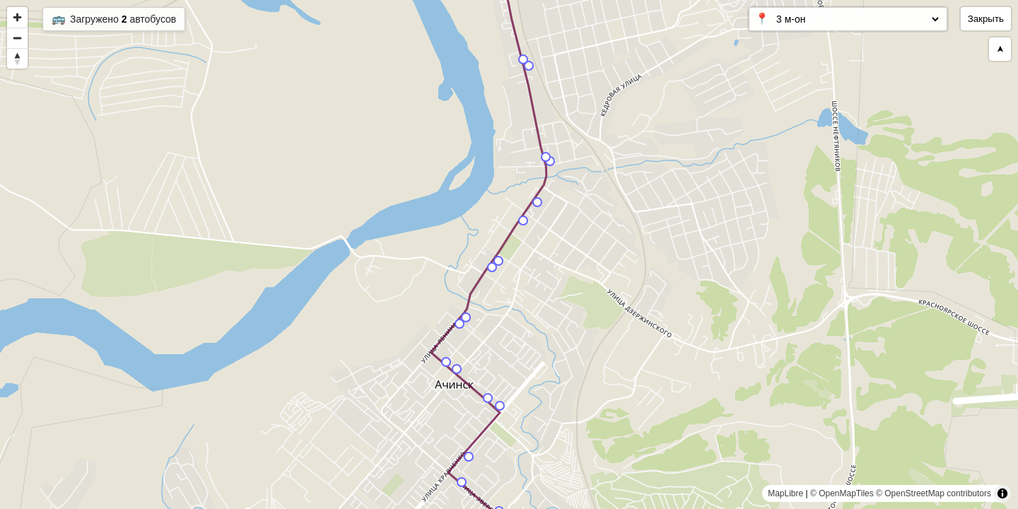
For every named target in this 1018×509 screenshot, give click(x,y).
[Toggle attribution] (1002, 493)
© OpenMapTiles (842, 493)
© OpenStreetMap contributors (933, 493)
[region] (509, 254)
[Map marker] (469, 457)
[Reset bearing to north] (17, 58)
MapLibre (785, 493)
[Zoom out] (17, 38)
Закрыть (986, 18)
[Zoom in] (17, 17)
